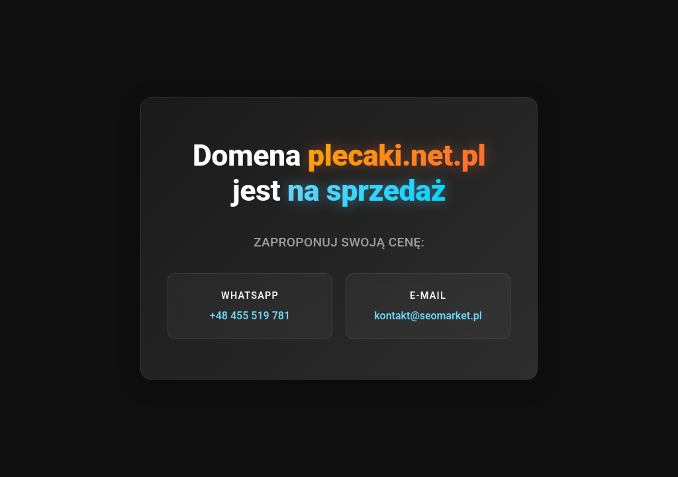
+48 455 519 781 (250, 315)
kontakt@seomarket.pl (428, 315)
